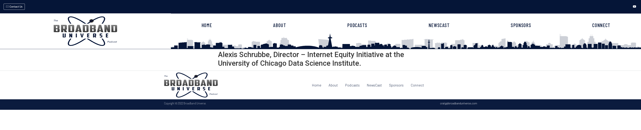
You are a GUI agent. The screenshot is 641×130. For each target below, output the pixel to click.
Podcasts (352, 85)
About (333, 85)
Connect (417, 85)
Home (316, 85)
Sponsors (396, 85)
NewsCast (374, 85)
